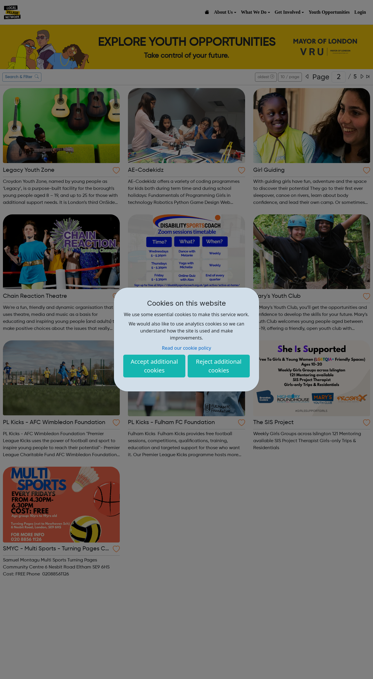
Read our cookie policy (186, 348)
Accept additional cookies (154, 366)
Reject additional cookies (218, 366)
